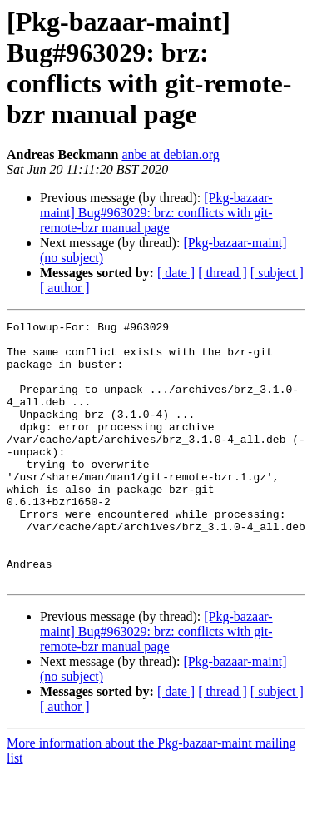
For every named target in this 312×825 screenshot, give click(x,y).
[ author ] (65, 288)
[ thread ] (222, 273)
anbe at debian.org (170, 154)
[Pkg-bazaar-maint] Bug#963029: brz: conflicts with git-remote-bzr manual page (156, 213)
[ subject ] (277, 273)
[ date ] (176, 273)
